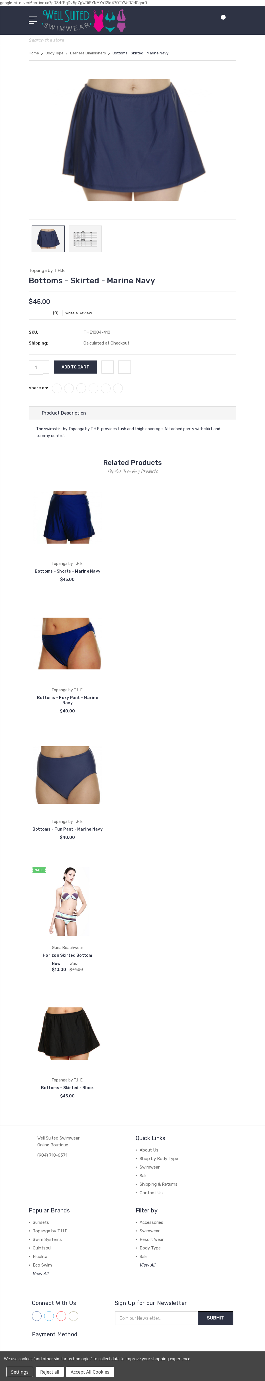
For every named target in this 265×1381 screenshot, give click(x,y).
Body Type (150, 1248)
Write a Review (80, 313)
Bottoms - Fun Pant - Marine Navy (67, 829)
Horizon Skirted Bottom (67, 955)
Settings (19, 1372)
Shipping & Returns (159, 1184)
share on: (38, 387)
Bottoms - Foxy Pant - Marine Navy (67, 700)
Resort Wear (152, 1239)
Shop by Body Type (159, 1158)
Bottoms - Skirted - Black (67, 1087)
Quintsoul (42, 1248)
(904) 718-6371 (52, 1155)
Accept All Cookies (90, 1372)
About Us (149, 1150)
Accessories (151, 1222)
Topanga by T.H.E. (50, 1231)
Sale (144, 1175)
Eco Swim (42, 1265)
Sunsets (41, 1222)
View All (41, 1273)
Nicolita (40, 1256)
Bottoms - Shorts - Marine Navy (68, 571)
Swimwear (150, 1167)
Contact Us (151, 1192)
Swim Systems (47, 1239)
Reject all (49, 1372)
